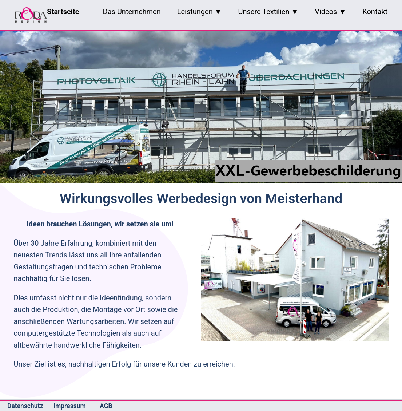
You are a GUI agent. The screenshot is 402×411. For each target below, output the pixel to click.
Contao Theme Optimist (270, 406)
